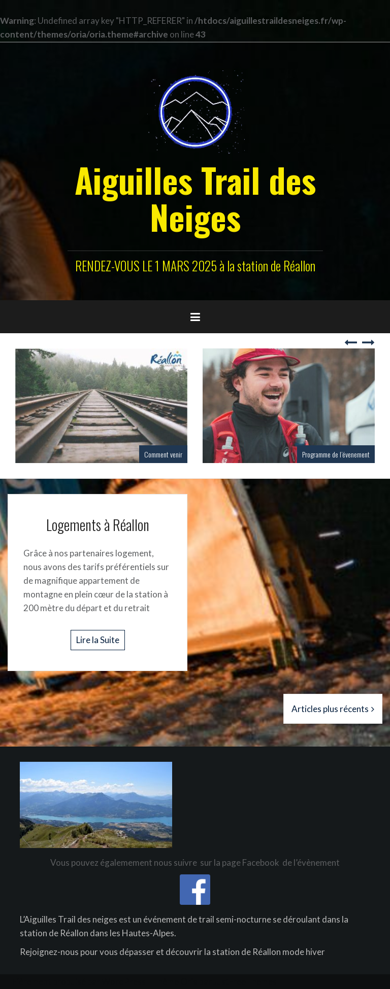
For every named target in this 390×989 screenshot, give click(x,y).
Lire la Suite (97, 639)
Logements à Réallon (97, 524)
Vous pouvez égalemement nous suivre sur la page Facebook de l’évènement (195, 862)
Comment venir (163, 454)
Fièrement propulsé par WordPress (79, 981)
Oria (189, 981)
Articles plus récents (330, 708)
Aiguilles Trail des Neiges (195, 198)
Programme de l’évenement (336, 454)
